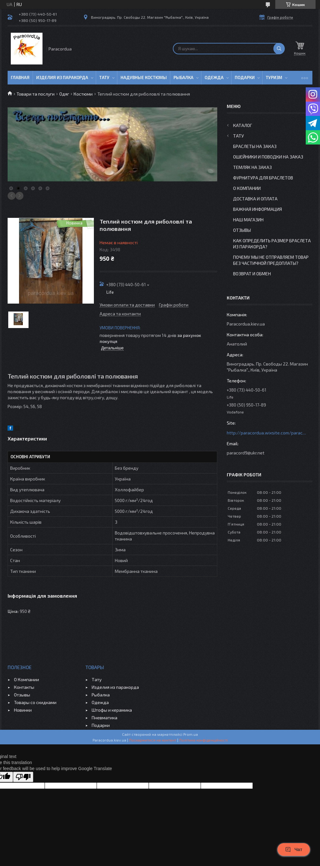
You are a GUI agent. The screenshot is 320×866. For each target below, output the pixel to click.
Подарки (245, 77)
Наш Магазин (248, 219)
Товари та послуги (35, 94)
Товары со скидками (35, 702)
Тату (104, 77)
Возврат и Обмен (252, 273)
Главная (20, 77)
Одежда (214, 77)
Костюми (83, 94)
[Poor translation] (23, 777)
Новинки (23, 710)
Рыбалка (183, 77)
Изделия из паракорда (62, 77)
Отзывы (242, 230)
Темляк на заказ (252, 167)
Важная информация (257, 209)
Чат (293, 849)
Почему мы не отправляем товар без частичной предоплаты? (271, 260)
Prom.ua (190, 734)
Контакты (24, 687)
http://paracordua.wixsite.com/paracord (266, 432)
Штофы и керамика (112, 710)
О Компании (247, 188)
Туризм (274, 77)
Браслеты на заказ (255, 146)
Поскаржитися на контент (152, 740)
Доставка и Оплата (255, 198)
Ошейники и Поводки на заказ (268, 156)
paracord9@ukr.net (245, 452)
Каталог (242, 125)
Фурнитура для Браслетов (263, 177)
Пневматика (104, 717)
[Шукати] (279, 48)
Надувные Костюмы (144, 77)
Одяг (64, 94)
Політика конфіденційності (203, 740)
